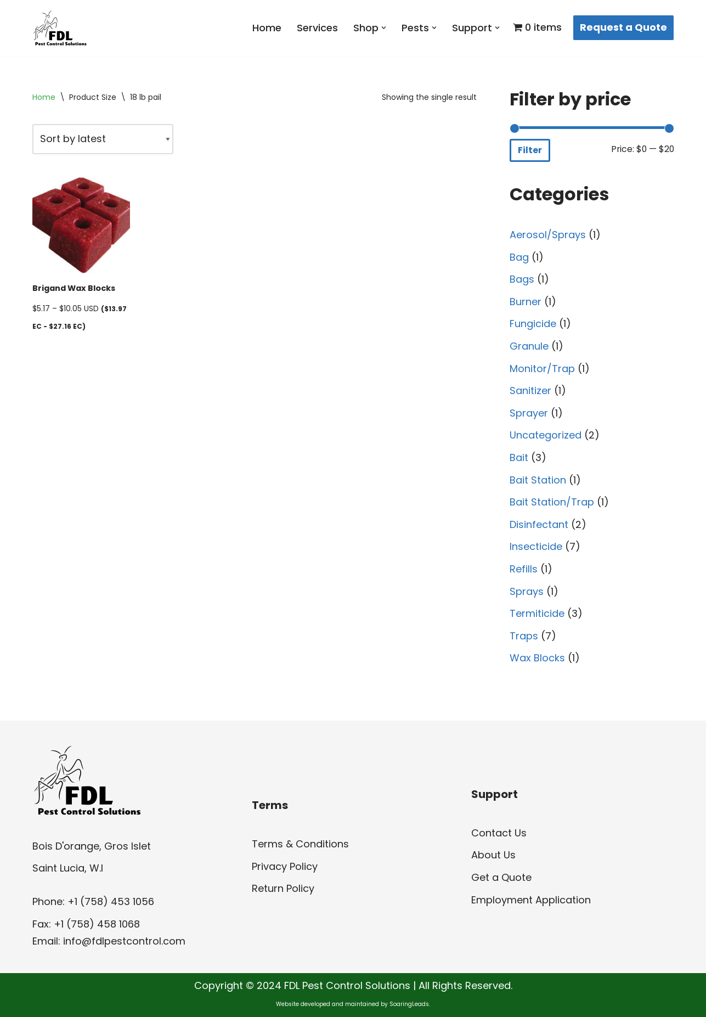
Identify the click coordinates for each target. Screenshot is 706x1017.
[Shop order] (102, 139)
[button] (383, 27)
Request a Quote (623, 27)
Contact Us (499, 833)
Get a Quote (501, 877)
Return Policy (283, 888)
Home (266, 28)
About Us (493, 855)
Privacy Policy (285, 866)
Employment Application (531, 900)
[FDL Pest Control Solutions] (59, 28)
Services (317, 28)
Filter (530, 150)
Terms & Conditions (300, 844)
